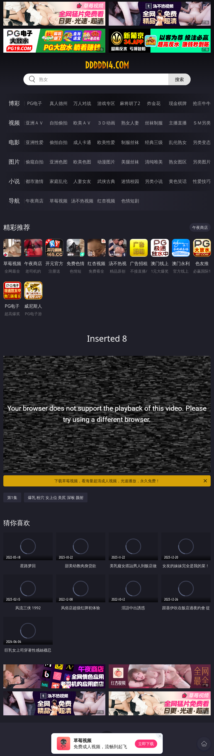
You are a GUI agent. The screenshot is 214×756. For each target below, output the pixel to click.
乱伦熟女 (178, 142)
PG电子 (34, 103)
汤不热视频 (82, 201)
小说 (14, 181)
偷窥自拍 (34, 162)
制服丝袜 (130, 142)
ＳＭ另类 (202, 123)
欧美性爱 (106, 142)
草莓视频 (58, 201)
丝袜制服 (154, 123)
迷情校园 (130, 181)
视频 (14, 122)
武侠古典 (106, 181)
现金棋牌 (178, 103)
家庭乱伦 (58, 181)
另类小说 (154, 181)
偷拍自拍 (58, 142)
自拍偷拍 (58, 123)
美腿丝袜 (130, 162)
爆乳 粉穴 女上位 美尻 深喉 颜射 (56, 497)
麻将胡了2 (130, 103)
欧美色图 (82, 162)
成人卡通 (82, 142)
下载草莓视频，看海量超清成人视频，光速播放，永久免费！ (131, 481)
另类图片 (202, 162)
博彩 (14, 103)
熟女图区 (178, 162)
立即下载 (146, 743)
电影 (14, 142)
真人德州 (58, 103)
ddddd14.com (107, 65)
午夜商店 (34, 201)
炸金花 (153, 103)
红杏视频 (106, 201)
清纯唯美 (154, 162)
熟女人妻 (130, 123)
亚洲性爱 (34, 142)
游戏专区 (106, 103)
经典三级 (154, 142)
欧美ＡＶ (82, 123)
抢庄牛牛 (202, 103)
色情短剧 (130, 201)
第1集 (12, 497)
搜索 (179, 79)
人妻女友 (82, 181)
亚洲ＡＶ (34, 123)
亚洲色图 (58, 162)
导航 (14, 200)
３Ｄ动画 (106, 123)
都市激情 (34, 181)
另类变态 (202, 142)
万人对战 (82, 103)
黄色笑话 (178, 181)
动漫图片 (106, 162)
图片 (14, 161)
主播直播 (178, 123)
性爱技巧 (202, 181)
